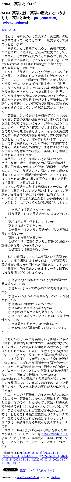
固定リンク (27, 470)
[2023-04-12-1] (22, 459)
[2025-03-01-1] (11, 456)
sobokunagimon (15, 22)
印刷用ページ (46, 470)
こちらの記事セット (54, 434)
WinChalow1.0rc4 (28, 477)
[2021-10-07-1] (14, 462)
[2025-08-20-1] (32, 452)
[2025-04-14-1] (52, 452)
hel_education (45, 18)
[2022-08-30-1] (41, 459)
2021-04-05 (9, 29)
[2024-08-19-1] (30, 456)
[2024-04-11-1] (49, 456)
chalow (55, 477)
